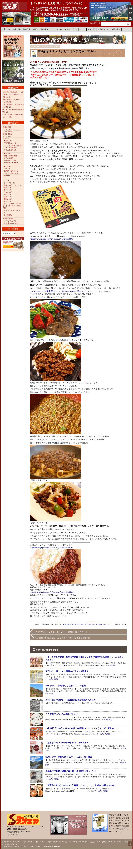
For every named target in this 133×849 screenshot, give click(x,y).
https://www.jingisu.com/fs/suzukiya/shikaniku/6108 (51, 547)
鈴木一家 (7, 175)
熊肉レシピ (8, 201)
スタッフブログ (71, 29)
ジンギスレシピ (9, 183)
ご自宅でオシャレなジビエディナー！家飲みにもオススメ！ (61, 632)
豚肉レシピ (8, 190)
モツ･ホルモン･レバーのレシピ (12, 211)
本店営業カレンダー (11, 143)
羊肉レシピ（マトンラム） (13, 185)
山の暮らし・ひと (10, 160)
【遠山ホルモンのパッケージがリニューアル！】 (68, 743)
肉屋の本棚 (7, 127)
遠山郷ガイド (103, 29)
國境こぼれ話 (7, 134)
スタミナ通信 (7, 132)
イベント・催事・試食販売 (13, 145)
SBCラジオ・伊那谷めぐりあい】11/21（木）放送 (68, 757)
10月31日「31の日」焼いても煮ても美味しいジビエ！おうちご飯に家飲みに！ (81, 728)
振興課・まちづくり (11, 171)
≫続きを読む (110, 665)
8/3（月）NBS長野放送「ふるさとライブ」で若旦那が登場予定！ (63, 638)
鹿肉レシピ (102, 624)
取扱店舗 (44, 29)
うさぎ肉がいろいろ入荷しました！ (61, 714)
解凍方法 (91, 29)
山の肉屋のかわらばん (10, 223)
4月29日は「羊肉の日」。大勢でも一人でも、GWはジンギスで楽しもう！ (13, 94)
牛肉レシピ (8, 192)
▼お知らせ (8, 141)
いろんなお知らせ (10, 150)
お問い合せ (115, 29)
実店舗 (35, 29)
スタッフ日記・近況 (11, 173)
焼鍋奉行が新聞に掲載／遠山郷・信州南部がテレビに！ (71, 771)
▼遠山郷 (66, 624)
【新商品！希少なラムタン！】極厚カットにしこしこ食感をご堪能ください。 (81, 785)
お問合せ (130, 13)
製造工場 (26, 29)
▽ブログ (73, 624)
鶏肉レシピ (8, 187)
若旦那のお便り (8, 219)
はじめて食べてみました (11, 129)
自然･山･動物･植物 (10, 156)
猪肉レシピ (8, 197)
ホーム (130, 8)
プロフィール (56, 29)
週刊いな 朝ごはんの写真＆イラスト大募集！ (66, 671)
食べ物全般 (8, 215)
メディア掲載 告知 (10, 147)
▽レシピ (95, 624)
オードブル (7, 136)
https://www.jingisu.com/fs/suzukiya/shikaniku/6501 (51, 239)
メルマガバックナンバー (11, 221)
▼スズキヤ (8, 166)
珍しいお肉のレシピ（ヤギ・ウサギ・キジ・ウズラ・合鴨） (13, 206)
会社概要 (17, 29)
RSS (130, 18)
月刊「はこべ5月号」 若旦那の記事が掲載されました (70, 700)
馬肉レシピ (8, 194)
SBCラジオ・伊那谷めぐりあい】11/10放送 (65, 685)
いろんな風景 (8, 158)
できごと (7, 169)
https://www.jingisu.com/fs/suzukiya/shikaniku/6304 (51, 592)
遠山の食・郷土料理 (84, 624)
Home (8, 29)
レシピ (82, 29)
